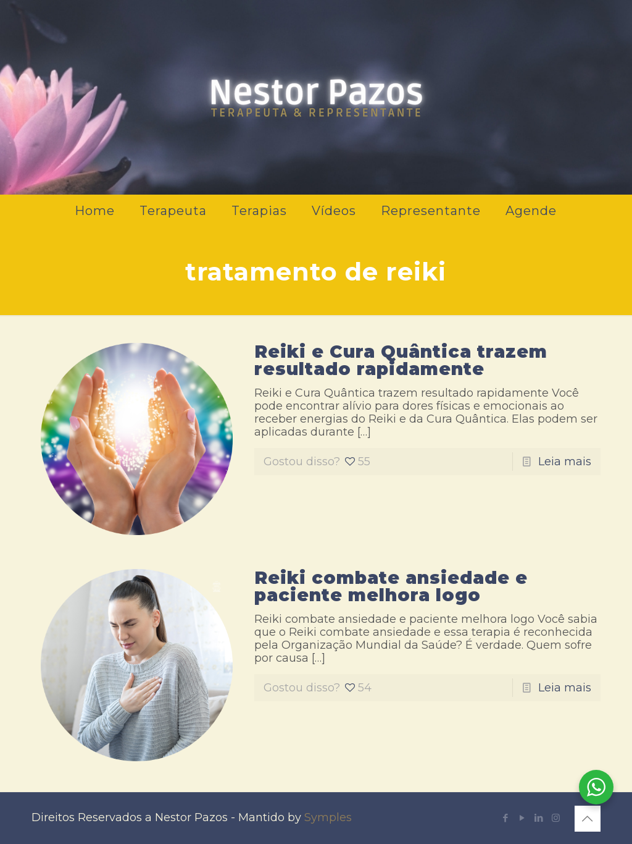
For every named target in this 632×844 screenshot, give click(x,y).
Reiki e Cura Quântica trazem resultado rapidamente (400, 360)
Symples (328, 817)
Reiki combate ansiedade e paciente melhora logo (391, 586)
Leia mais (564, 461)
